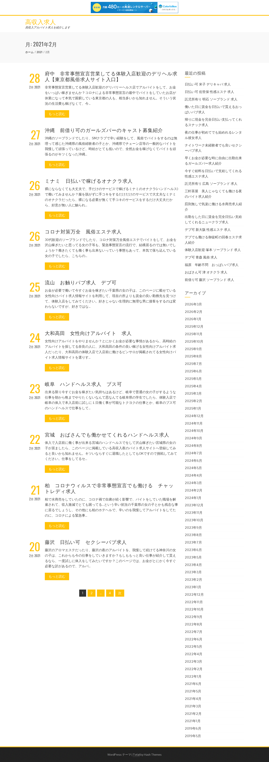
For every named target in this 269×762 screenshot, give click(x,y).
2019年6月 (193, 728)
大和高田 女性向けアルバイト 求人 (88, 332)
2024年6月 (193, 460)
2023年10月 (194, 520)
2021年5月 (193, 691)
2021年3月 (193, 706)
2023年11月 (193, 512)
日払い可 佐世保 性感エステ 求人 (209, 92)
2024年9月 (193, 438)
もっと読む (57, 114)
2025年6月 (193, 371)
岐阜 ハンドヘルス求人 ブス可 (83, 383)
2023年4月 (193, 565)
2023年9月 (193, 527)
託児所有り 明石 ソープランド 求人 (211, 99)
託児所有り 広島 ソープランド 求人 (211, 183)
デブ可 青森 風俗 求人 (201, 257)
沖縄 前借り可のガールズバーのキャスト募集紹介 (104, 130)
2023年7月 (193, 542)
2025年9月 (193, 349)
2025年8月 (193, 356)
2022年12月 (194, 594)
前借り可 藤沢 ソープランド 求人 (209, 280)
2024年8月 (193, 445)
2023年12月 (194, 505)
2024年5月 (193, 468)
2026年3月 (193, 304)
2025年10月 (194, 341)
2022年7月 (193, 632)
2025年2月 (193, 401)
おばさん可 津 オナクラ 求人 (206, 272)
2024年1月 (193, 498)
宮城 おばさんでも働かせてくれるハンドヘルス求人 (107, 434)
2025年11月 (193, 334)
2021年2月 (193, 713)
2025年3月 (193, 393)
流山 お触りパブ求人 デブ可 (81, 282)
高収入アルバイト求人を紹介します (47, 27)
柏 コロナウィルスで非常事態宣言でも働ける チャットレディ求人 (109, 488)
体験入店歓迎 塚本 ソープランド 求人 (213, 250)
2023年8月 (193, 535)
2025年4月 (193, 386)
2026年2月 (193, 312)
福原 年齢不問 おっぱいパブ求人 (212, 265)
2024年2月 (193, 490)
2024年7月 (193, 453)
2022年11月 (194, 602)
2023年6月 (193, 550)
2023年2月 (193, 579)
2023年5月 (193, 557)
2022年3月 (193, 661)
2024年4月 (193, 475)
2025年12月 (194, 326)
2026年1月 (193, 319)
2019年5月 (193, 736)
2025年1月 (193, 408)
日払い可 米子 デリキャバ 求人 (208, 84)
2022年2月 (193, 669)
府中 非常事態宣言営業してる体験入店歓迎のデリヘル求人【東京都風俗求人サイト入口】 (111, 76)
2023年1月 (193, 587)
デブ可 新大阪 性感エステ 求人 (208, 229)
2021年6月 (193, 684)
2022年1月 (193, 676)
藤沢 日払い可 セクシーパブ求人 (86, 541)
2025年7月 (193, 364)
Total (136, 755)
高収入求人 (40, 21)
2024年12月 (194, 416)
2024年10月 (194, 431)
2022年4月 (193, 654)
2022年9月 (193, 617)
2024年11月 (194, 423)
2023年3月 (193, 572)
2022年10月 (194, 609)
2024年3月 (193, 483)
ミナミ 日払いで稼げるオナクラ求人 (89, 180)
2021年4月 (193, 699)
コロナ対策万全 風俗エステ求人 (83, 231)
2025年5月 (193, 379)
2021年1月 (193, 721)
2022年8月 (193, 624)
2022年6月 (193, 639)
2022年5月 (193, 646)
